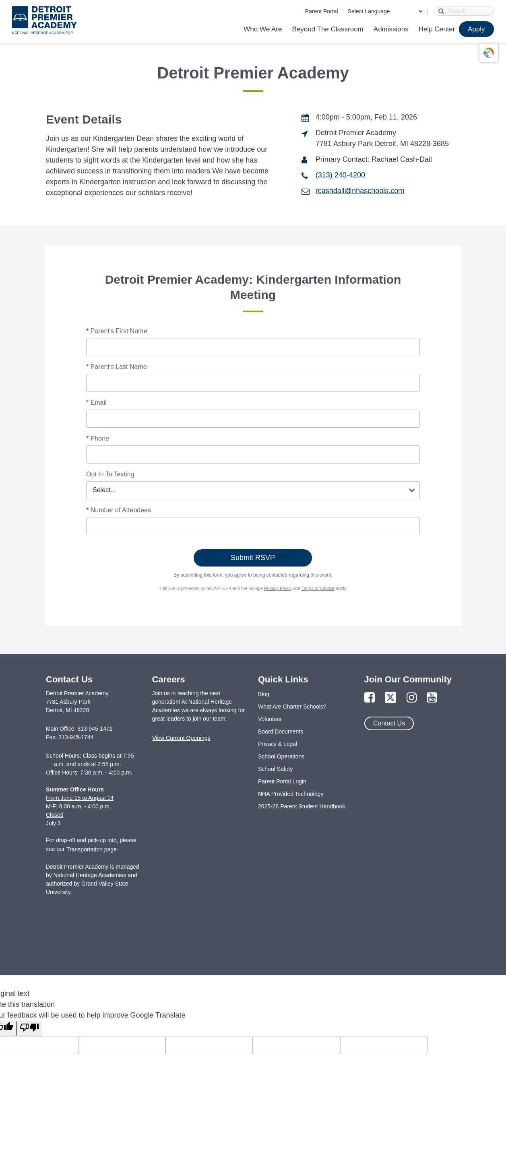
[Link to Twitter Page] (390, 698)
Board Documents (280, 731)
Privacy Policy (277, 588)
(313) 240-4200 (340, 175)
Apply (476, 29)
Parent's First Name (116, 331)
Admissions (391, 29)
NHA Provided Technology (290, 794)
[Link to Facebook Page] (369, 698)
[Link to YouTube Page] (432, 698)
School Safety (275, 769)
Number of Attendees (118, 510)
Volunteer (270, 719)
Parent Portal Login (282, 781)
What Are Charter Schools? (292, 706)
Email (96, 402)
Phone (97, 438)
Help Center (437, 29)
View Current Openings (181, 738)
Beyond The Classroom (327, 29)
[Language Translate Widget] (385, 11)
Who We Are (263, 29)
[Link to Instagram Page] (412, 698)
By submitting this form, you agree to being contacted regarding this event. (253, 575)
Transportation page (91, 849)
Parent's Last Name (116, 366)
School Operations (281, 756)
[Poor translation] (29, 1028)
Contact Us (389, 723)
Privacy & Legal (277, 744)
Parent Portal (321, 11)
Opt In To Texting (110, 474)
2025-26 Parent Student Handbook (301, 806)
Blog (263, 694)
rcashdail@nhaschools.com (360, 191)
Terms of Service (318, 588)
